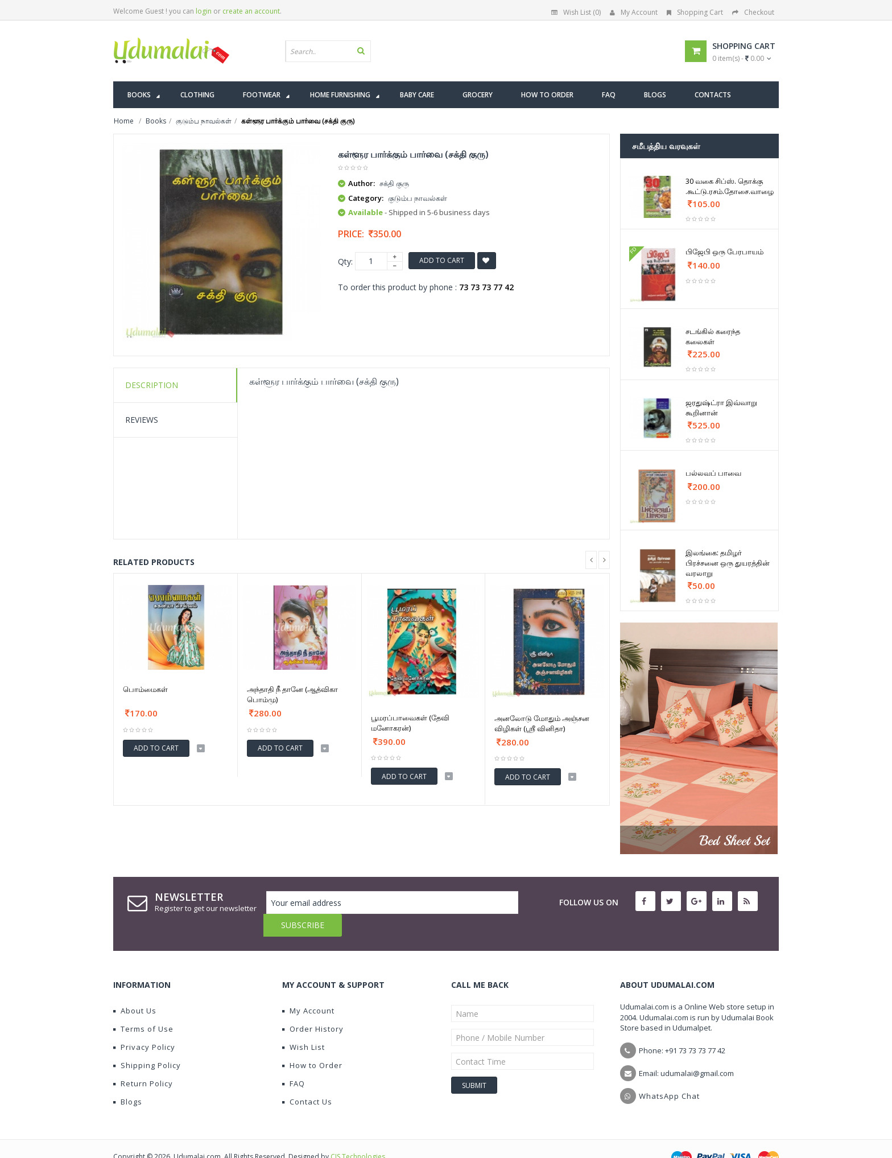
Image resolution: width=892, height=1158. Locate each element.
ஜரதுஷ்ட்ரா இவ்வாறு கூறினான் (721, 407)
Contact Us (307, 1079)
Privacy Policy (144, 1024)
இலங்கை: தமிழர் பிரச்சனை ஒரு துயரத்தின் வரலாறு (727, 562)
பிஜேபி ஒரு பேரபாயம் (724, 251)
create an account (251, 11)
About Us (134, 988)
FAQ (293, 1061)
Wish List (303, 1024)
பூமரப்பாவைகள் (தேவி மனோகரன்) (410, 722)
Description (151, 385)
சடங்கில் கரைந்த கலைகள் (712, 336)
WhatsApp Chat (669, 1073)
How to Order (312, 1042)
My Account (634, 12)
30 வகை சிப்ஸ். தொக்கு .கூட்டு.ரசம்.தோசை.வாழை (729, 186)
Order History (313, 1006)
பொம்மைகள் (145, 689)
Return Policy (143, 1061)
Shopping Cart (695, 12)
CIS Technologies (358, 1134)
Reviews (141, 419)
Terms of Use (143, 1006)
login (204, 11)
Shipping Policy (147, 1042)
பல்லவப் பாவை (713, 473)
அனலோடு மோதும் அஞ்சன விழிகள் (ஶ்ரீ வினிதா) (541, 723)
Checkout (753, 12)
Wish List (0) (576, 12)
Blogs (127, 1079)
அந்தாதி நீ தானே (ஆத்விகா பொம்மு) (292, 694)
